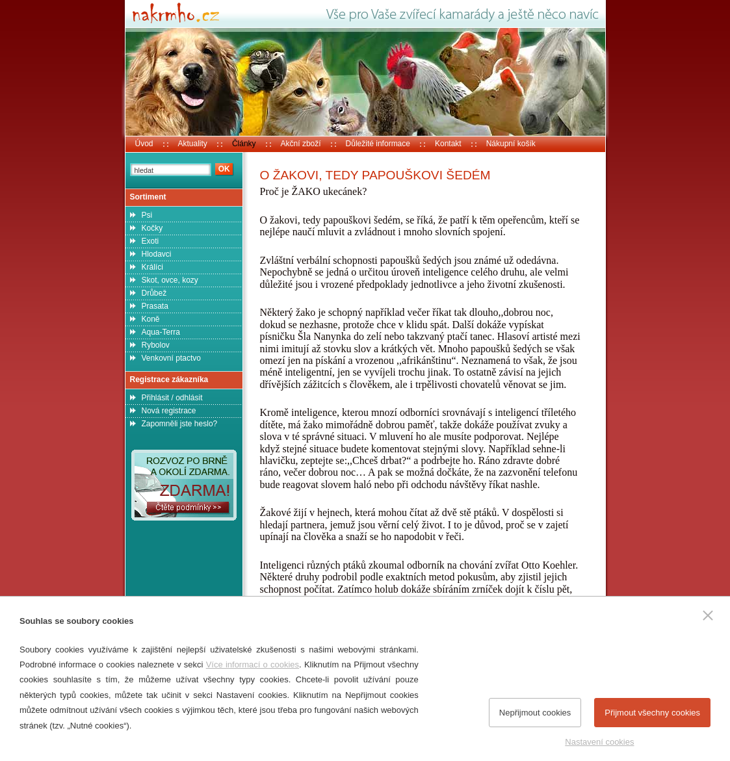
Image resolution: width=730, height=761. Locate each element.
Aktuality (192, 143)
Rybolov (156, 345)
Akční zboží (301, 143)
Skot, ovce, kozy (170, 280)
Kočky (152, 228)
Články (244, 143)
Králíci (152, 267)
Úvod (144, 143)
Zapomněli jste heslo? (180, 423)
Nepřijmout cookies (535, 712)
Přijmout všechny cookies (652, 712)
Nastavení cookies (599, 742)
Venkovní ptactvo (171, 358)
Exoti (150, 241)
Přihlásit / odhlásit (172, 397)
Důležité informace (378, 143)
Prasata (155, 306)
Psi (147, 215)
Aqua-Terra (161, 332)
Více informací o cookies (252, 664)
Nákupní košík (511, 143)
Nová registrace (169, 410)
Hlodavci (157, 254)
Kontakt (448, 143)
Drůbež (154, 293)
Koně (151, 319)
